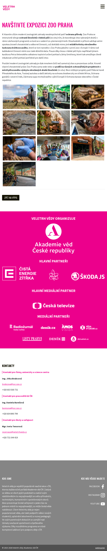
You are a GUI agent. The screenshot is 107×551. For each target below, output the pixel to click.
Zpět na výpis (10, 197)
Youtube (97, 504)
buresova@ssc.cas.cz (12, 408)
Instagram (96, 495)
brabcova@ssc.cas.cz (12, 384)
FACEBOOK (97, 486)
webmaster (100, 548)
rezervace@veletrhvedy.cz (14, 432)
